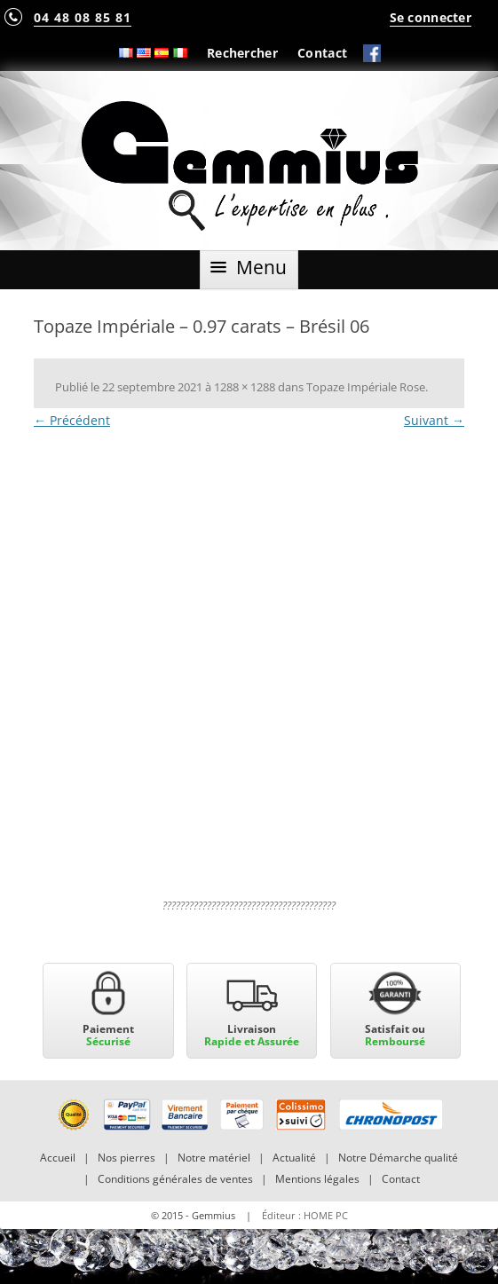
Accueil (57, 1157)
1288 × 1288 (244, 387)
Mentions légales (317, 1178)
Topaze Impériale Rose (365, 387)
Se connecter (430, 17)
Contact (322, 52)
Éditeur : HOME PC (305, 1215)
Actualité (294, 1157)
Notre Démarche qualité (398, 1157)
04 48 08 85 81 (82, 17)
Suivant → (434, 420)
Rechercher (242, 52)
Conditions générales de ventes (175, 1178)
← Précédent (72, 420)
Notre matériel (214, 1157)
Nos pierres (126, 1157)
